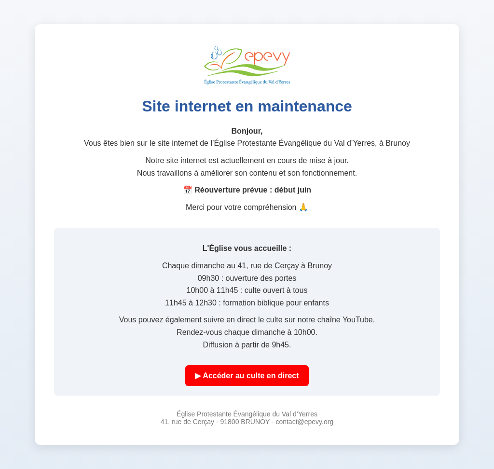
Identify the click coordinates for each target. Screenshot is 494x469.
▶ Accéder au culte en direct (247, 376)
